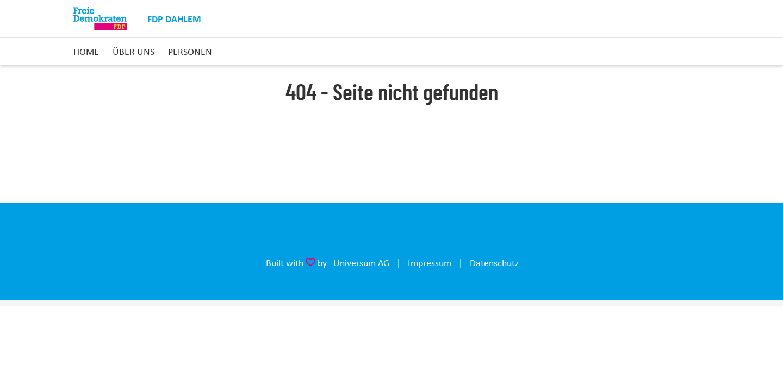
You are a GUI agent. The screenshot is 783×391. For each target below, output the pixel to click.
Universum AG (361, 263)
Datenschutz (494, 263)
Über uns (133, 51)
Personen (190, 51)
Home (86, 51)
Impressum (429, 263)
